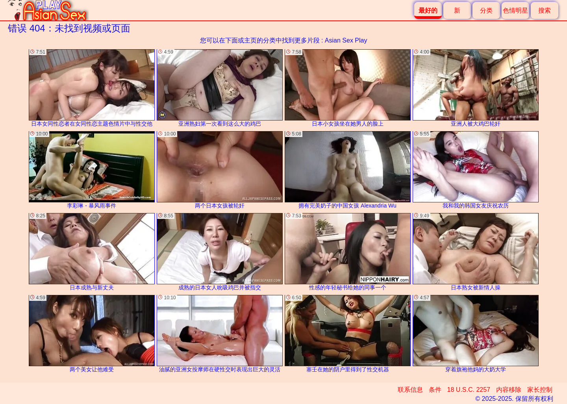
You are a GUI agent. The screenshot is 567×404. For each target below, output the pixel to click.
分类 (486, 10)
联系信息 (410, 389)
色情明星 (515, 10)
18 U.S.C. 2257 (468, 389)
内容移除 (508, 389)
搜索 (544, 10)
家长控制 (539, 389)
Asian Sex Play (346, 40)
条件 (435, 389)
